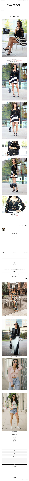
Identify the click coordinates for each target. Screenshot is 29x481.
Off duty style (14, 431)
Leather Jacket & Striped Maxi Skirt (14, 356)
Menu (3, 10)
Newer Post (4, 252)
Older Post (25, 252)
